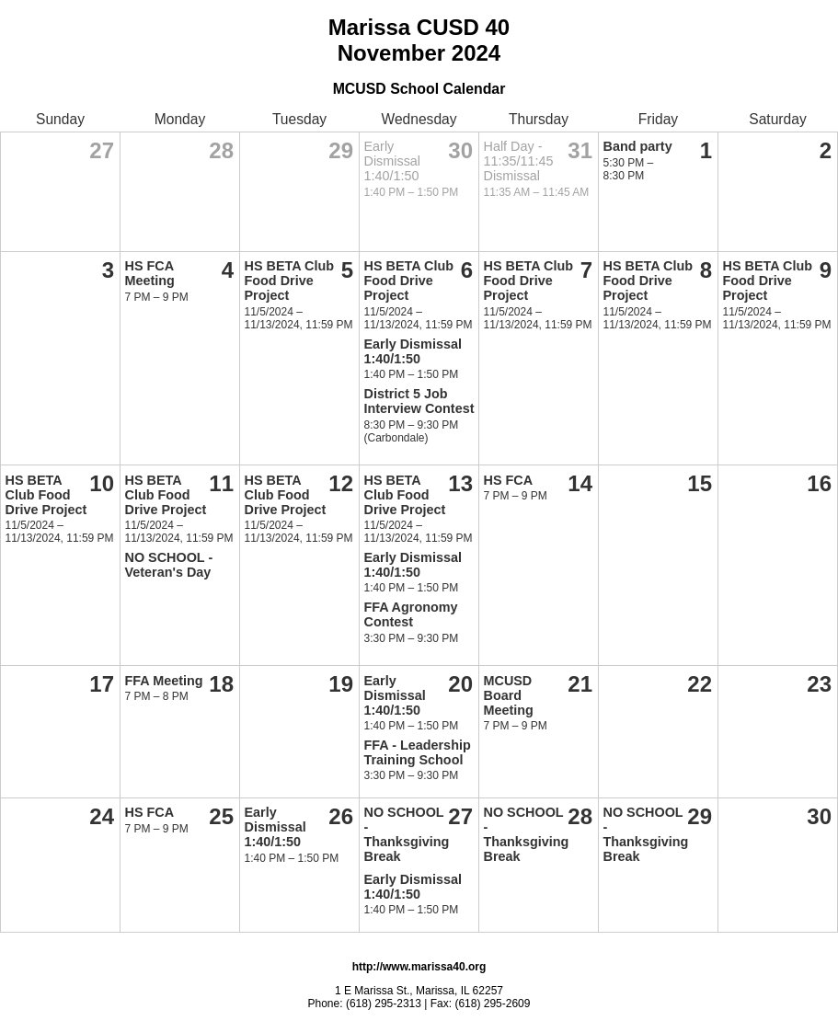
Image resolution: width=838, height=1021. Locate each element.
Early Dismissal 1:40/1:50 (392, 161)
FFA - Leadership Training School (417, 752)
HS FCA (509, 480)
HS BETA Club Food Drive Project (290, 280)
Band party (637, 146)
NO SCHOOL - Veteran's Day (169, 564)
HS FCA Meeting (150, 273)
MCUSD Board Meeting (509, 695)
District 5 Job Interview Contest (419, 401)
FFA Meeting (164, 680)
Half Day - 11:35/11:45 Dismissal (519, 161)
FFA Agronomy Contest (411, 614)
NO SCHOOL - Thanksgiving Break (407, 834)
